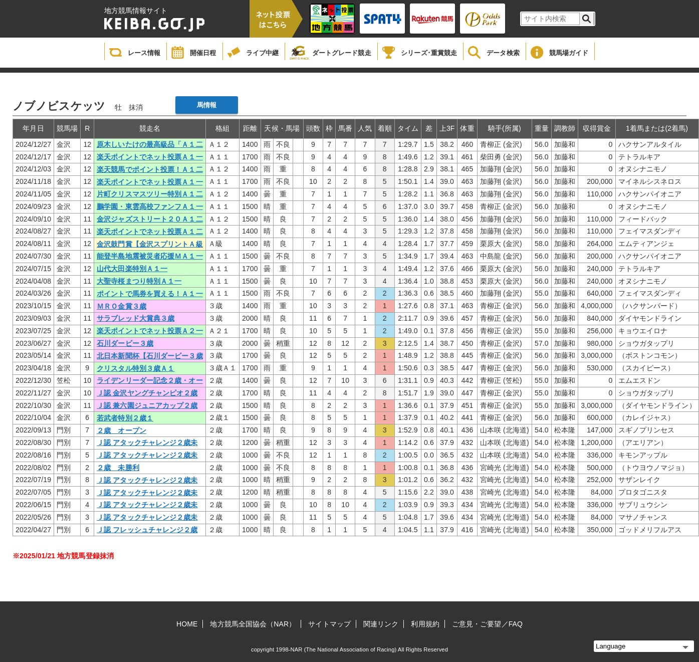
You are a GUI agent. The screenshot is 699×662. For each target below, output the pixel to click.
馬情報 (206, 105)
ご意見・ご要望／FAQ (487, 624)
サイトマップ (329, 624)
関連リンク (381, 624)
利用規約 (425, 624)
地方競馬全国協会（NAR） (253, 624)
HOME (186, 624)
